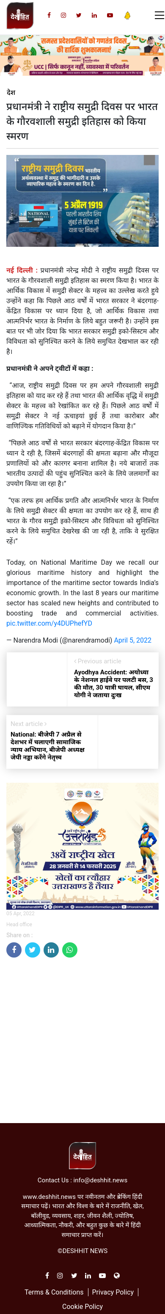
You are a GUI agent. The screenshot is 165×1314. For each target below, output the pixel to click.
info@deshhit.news (101, 1180)
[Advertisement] (79, 1043)
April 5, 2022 (132, 640)
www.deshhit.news (49, 1197)
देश (11, 93)
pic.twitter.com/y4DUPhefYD (49, 623)
